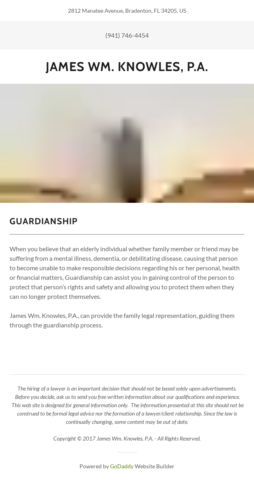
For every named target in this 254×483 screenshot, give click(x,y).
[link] (127, 66)
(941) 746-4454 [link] (127, 35)
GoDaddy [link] (122, 466)
